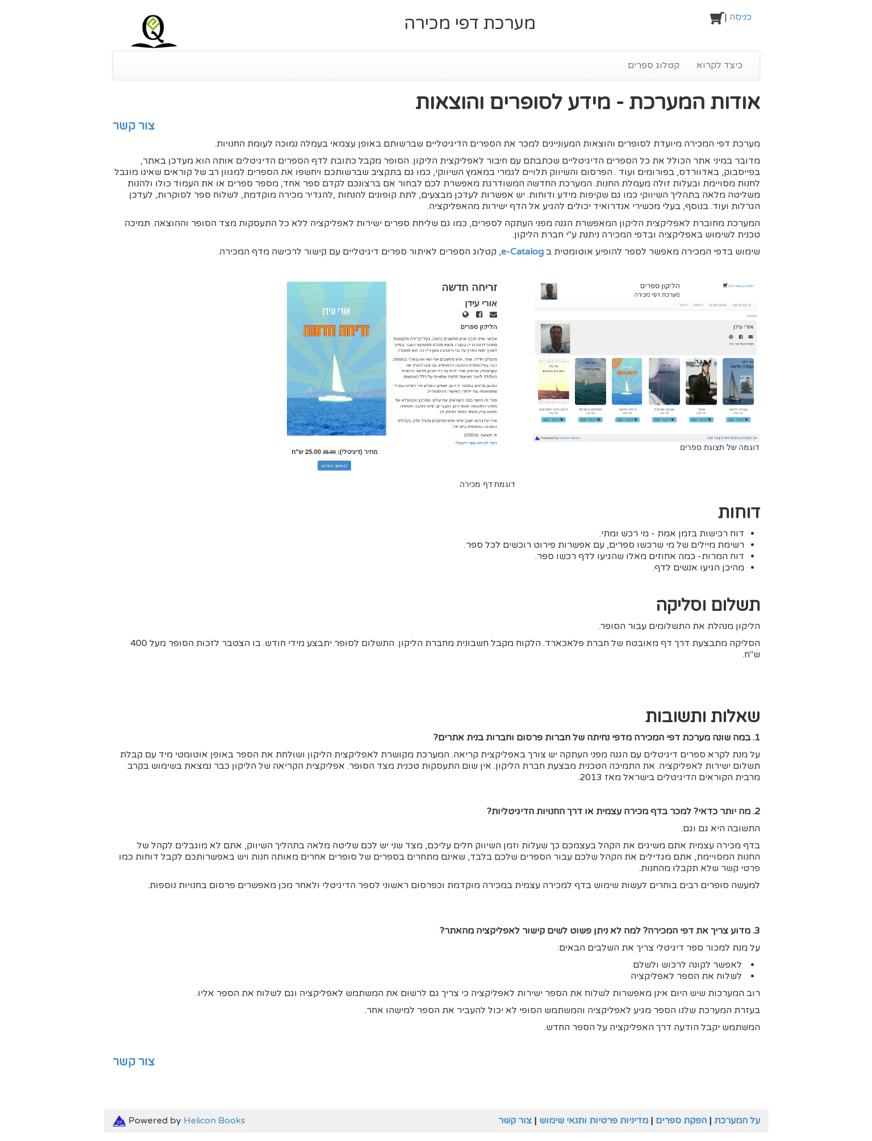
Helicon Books (214, 1120)
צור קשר (133, 126)
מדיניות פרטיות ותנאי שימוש (593, 1120)
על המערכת (737, 1120)
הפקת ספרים (681, 1120)
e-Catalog (522, 251)
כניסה (740, 17)
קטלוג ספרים (653, 65)
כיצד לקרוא (719, 65)
